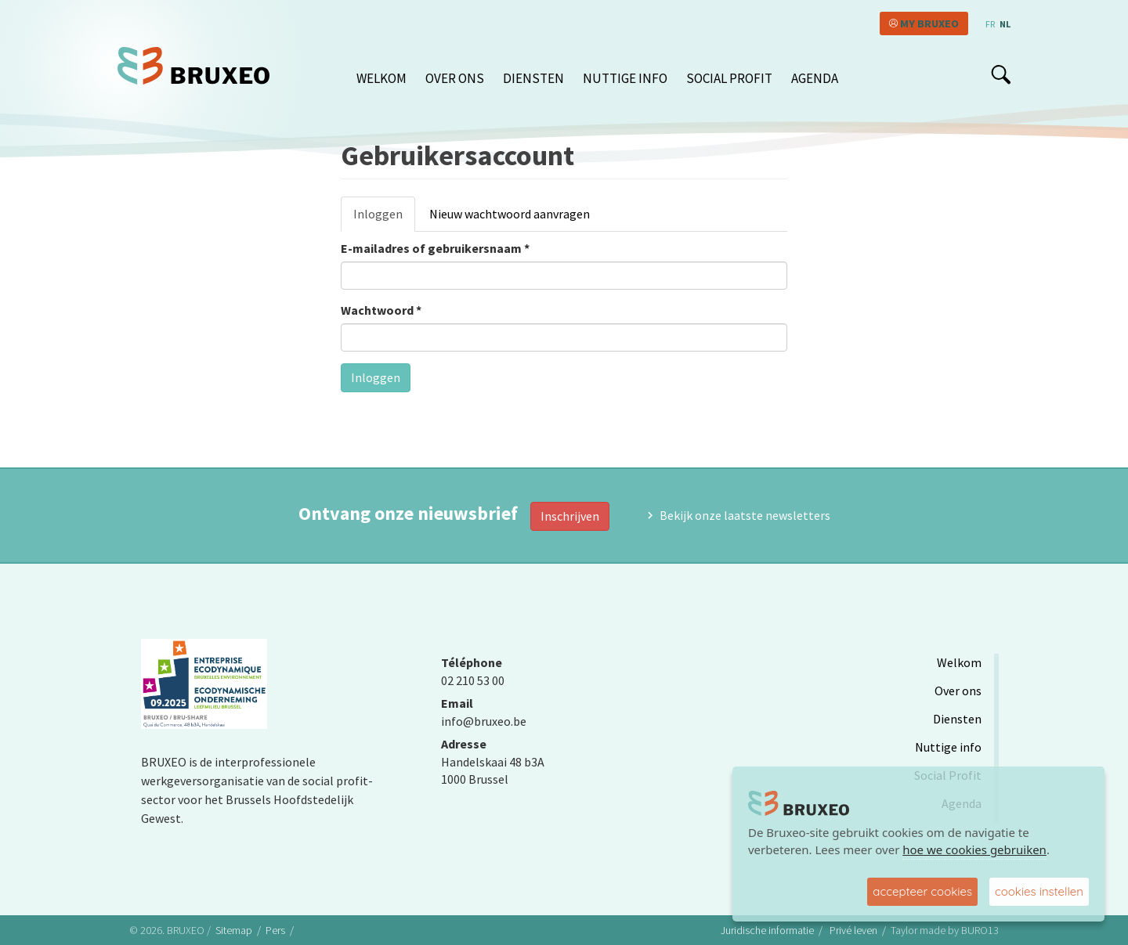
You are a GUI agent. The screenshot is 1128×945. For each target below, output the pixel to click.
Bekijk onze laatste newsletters (745, 515)
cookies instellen (1039, 891)
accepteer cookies (922, 891)
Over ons (454, 78)
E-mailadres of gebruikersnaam (435, 248)
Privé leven (853, 930)
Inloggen (384, 218)
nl (1005, 24)
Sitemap (233, 930)
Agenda (814, 78)
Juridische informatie (767, 930)
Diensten (533, 78)
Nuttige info (625, 78)
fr (990, 24)
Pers (275, 930)
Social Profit (729, 78)
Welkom (381, 78)
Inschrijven (569, 516)
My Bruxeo (929, 23)
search (1000, 74)
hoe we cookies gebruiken (974, 849)
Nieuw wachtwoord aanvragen (509, 214)
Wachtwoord (381, 310)
